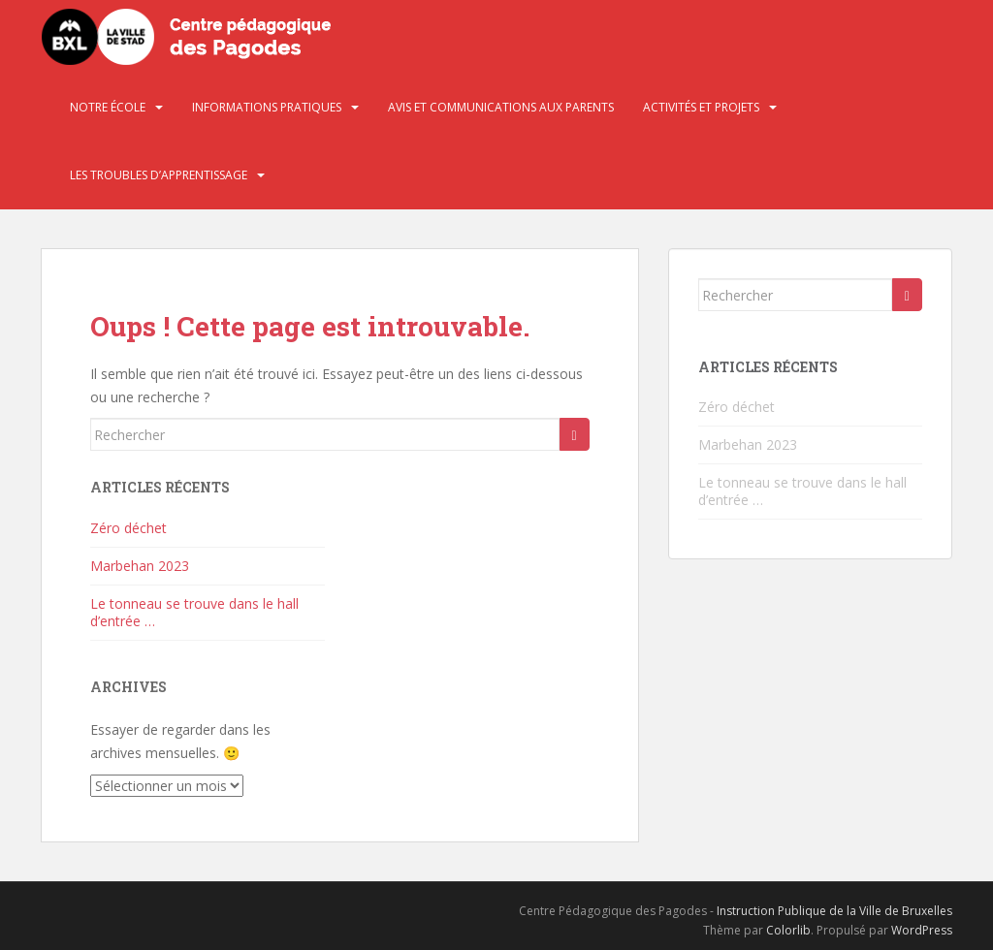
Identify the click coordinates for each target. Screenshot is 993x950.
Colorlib (788, 930)
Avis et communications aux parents (501, 107)
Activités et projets (701, 107)
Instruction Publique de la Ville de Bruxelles (834, 910)
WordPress (921, 930)
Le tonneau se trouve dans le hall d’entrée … (194, 612)
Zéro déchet (128, 528)
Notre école (107, 107)
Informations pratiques (266, 107)
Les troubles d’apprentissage (158, 175)
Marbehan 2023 (139, 565)
